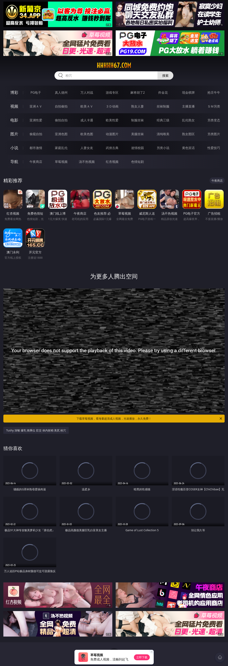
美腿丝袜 (137, 134)
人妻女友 (86, 148)
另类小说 (163, 148)
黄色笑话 (188, 148)
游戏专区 (112, 92)
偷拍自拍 (61, 120)
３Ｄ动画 (112, 106)
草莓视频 (61, 161)
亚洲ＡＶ (36, 106)
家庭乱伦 (61, 148)
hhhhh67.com (114, 65)
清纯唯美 (163, 134)
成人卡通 (86, 120)
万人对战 (86, 92)
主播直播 (188, 106)
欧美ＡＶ (86, 106)
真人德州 (61, 92)
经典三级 (163, 120)
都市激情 (36, 148)
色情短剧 (137, 161)
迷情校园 (137, 148)
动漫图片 (112, 134)
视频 (14, 106)
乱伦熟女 (188, 120)
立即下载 (141, 657)
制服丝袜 (137, 120)
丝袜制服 (163, 106)
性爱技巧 (213, 148)
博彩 (14, 92)
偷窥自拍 (36, 134)
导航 (14, 161)
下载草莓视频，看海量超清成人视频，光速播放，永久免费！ (149, 418)
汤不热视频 (87, 161)
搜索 (165, 75)
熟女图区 (188, 134)
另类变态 (213, 120)
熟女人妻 (137, 106)
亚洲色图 (61, 134)
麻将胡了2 (137, 92)
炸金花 (163, 92)
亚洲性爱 (36, 120)
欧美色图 (86, 134)
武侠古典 (112, 148)
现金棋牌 (188, 92)
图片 (14, 134)
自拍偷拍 (61, 106)
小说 (14, 147)
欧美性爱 (112, 120)
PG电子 (36, 92)
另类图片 (213, 134)
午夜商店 (36, 161)
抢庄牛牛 (213, 92)
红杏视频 (112, 161)
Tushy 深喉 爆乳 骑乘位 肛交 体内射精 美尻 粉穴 (36, 430)
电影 (14, 120)
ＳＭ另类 (213, 106)
